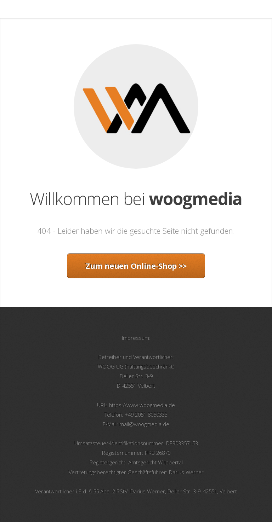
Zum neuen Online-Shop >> (136, 265)
